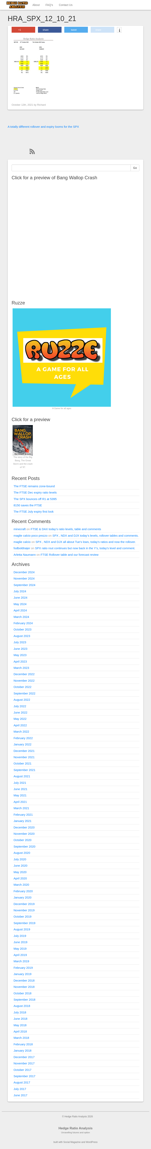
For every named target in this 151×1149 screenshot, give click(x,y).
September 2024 (24, 585)
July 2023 (20, 642)
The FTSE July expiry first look (33, 511)
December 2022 (24, 674)
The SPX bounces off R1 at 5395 (35, 499)
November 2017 (24, 1063)
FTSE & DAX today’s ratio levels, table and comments (66, 529)
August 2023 (22, 636)
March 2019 (21, 961)
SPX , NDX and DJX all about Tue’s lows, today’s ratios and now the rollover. (86, 542)
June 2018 (20, 1018)
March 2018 (21, 1037)
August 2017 (22, 1082)
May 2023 (20, 655)
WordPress (92, 1142)
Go (135, 167)
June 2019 (20, 942)
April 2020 (20, 878)
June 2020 (20, 865)
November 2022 (24, 680)
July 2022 (20, 706)
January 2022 (22, 744)
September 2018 (24, 999)
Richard (41, 104)
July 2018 (20, 1012)
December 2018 (24, 980)
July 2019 (20, 935)
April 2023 (20, 661)
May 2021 (20, 795)
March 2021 (21, 808)
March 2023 (21, 667)
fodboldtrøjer (22, 548)
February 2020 (23, 891)
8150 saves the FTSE (28, 505)
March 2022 (21, 731)
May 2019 (20, 948)
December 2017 (24, 1057)
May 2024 (20, 604)
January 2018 (22, 1050)
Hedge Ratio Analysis (75, 1128)
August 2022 (22, 699)
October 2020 (22, 840)
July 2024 (20, 591)
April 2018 (20, 1031)
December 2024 (24, 572)
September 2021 (24, 770)
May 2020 (20, 872)
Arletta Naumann (25, 554)
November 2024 (24, 578)
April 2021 (20, 801)
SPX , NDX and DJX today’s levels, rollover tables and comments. (95, 535)
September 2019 (24, 923)
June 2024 (20, 597)
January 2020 (22, 897)
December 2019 (24, 904)
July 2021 (20, 782)
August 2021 (22, 776)
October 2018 (22, 993)
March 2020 (21, 884)
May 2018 (20, 1025)
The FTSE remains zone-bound (34, 486)
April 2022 (20, 725)
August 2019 (22, 929)
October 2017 (22, 1069)
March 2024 (21, 616)
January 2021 (22, 821)
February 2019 (23, 967)
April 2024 (20, 610)
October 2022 (22, 687)
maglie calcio (22, 542)
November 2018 (24, 986)
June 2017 (20, 1095)
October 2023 (22, 629)
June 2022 (20, 712)
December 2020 (24, 827)
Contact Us (65, 4)
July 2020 (20, 859)
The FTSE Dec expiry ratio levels (35, 492)
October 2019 (22, 916)
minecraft (20, 529)
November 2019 (24, 910)
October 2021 (22, 763)
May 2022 (20, 718)
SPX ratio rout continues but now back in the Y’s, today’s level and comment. (85, 548)
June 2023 (20, 648)
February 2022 (23, 738)
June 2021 (20, 789)
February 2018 (23, 1044)
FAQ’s (49, 4)
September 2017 (24, 1076)
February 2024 (23, 623)
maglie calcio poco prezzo (31, 535)
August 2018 (22, 1006)
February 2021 (23, 814)
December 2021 (24, 750)
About (36, 4)
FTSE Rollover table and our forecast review (70, 554)
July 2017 (20, 1089)
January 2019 (22, 974)
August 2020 (22, 852)
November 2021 (24, 757)
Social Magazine (72, 1142)
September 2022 (24, 693)
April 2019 (20, 955)
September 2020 (24, 846)
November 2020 (24, 833)
